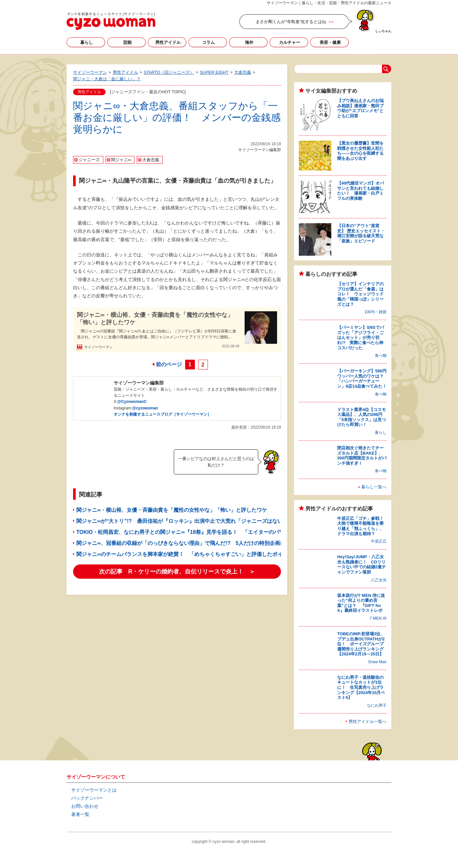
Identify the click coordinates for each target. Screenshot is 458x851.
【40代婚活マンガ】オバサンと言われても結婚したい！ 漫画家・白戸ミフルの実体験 (360, 191)
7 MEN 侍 (378, 618)
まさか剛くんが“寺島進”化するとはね (291, 21)
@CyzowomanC (131, 401)
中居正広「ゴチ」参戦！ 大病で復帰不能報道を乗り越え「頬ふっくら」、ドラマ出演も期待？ (362, 526)
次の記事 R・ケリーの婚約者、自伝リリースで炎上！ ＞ (177, 571)
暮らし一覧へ (374, 486)
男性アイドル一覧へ (368, 721)
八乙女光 (379, 580)
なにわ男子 (377, 705)
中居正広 (379, 541)
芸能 (127, 42)
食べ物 (381, 355)
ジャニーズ (89, 159)
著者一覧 (80, 814)
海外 (249, 42)
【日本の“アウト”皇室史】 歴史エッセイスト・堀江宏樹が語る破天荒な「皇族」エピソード (361, 233)
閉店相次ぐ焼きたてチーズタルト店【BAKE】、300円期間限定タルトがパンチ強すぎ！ (362, 455)
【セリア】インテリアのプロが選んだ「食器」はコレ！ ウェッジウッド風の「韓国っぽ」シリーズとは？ (360, 293)
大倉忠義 (150, 159)
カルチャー (289, 42)
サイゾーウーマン (111, 21)
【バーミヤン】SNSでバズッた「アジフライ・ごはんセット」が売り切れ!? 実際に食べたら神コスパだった (360, 337)
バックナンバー (87, 798)
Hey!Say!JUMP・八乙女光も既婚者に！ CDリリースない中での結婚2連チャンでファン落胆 (361, 564)
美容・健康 (330, 42)
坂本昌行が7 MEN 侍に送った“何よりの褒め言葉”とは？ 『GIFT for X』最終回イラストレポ (361, 603)
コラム (208, 42)
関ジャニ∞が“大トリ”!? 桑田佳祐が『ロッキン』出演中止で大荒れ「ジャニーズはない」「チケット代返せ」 (205, 521)
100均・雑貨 (375, 312)
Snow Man (377, 662)
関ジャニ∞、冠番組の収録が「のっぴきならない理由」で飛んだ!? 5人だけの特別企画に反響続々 (191, 543)
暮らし (86, 42)
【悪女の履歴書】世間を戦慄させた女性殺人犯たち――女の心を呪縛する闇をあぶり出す (360, 151)
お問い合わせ (84, 806)
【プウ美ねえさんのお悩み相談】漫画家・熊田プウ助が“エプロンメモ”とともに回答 (360, 108)
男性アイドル (168, 42)
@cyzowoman (145, 408)
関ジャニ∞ (121, 159)
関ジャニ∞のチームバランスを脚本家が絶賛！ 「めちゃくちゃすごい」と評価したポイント (184, 554)
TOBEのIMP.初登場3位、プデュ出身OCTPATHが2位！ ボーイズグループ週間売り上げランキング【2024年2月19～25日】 (361, 643)
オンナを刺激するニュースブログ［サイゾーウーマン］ (162, 414)
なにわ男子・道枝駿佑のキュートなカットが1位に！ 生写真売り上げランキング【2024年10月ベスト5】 (361, 687)
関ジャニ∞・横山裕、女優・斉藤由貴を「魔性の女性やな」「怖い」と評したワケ (155, 319)
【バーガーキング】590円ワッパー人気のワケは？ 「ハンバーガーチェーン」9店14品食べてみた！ (362, 378)
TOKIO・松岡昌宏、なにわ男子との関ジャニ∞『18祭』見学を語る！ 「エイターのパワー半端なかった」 (201, 532)
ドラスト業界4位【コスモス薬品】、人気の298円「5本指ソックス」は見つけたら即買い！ (361, 417)
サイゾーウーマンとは (94, 790)
